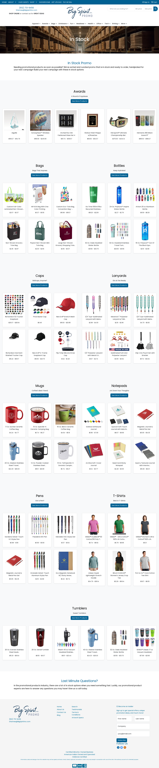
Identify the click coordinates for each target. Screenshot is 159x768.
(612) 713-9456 (26, 7)
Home (59, 706)
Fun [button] (71, 23)
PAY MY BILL (67, 2)
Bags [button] (53, 23)
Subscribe (122, 740)
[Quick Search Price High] (149, 8)
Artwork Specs (78, 717)
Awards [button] (45, 23)
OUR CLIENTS (23, 2)
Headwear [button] (80, 23)
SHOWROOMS (44, 2)
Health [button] (90, 23)
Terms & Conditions (76, 713)
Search (74, 706)
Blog (58, 715)
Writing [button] (115, 23)
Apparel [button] (35, 23)
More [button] (123, 23)
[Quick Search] (120, 8)
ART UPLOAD (57, 2)
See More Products (79, 101)
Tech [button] (107, 23)
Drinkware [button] (63, 23)
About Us (60, 709)
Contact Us (61, 712)
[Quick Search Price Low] (139, 8)
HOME (4, 2)
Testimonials (77, 709)
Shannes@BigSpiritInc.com (26, 10)
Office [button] (98, 23)
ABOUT (11, 2)
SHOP (32, 2)
